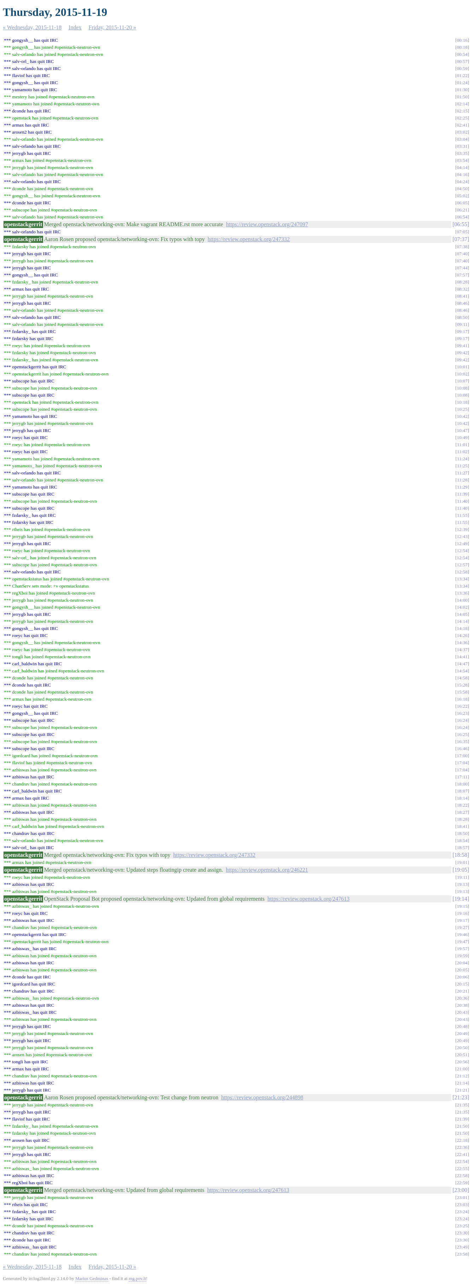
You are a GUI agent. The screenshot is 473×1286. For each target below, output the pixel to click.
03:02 (462, 132)
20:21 (462, 991)
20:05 (462, 969)
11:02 (462, 451)
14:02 (462, 607)
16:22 (462, 706)
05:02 (462, 195)
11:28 (462, 480)
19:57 (462, 948)
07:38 (462, 246)
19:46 (462, 934)
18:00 (462, 784)
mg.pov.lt (137, 1278)
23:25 (462, 1225)
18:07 (462, 791)
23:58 (462, 1254)
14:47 (462, 663)
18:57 (462, 847)
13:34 (462, 578)
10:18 (462, 402)
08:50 (462, 317)
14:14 (462, 621)
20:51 (462, 1054)
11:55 (462, 515)
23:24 (462, 1211)
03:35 (462, 153)
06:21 (462, 209)
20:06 (462, 977)
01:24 (462, 82)
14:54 (462, 670)
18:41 (462, 826)
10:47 (462, 430)
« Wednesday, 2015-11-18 (32, 27)
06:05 (462, 202)
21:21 (462, 1090)
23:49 (462, 1247)
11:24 (462, 458)
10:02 (462, 373)
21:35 (462, 1104)
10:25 (462, 409)
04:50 (462, 188)
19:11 (462, 877)
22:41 (462, 1154)
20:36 (462, 998)
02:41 (462, 125)
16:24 (462, 720)
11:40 (462, 501)
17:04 (462, 762)
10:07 (462, 381)
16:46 (462, 748)
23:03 (462, 1204)
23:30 (462, 1232)
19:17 (462, 920)
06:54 (462, 217)
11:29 (462, 487)
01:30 (462, 89)
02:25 (462, 118)
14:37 (462, 649)
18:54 (462, 840)
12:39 (462, 529)
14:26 (462, 635)
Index (75, 27)
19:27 (462, 927)
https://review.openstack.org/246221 (267, 870)
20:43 (462, 1012)
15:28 (462, 685)
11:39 (462, 494)
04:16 (462, 174)
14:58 (462, 677)
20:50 (462, 1047)
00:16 (462, 40)
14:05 (462, 614)
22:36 (462, 1147)
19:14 (460, 899)
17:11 (462, 776)
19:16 (462, 913)
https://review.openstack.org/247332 (249, 239)
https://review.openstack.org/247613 (308, 899)
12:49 (462, 543)
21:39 (462, 1119)
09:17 (462, 331)
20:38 (462, 1005)
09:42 (462, 352)
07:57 (462, 274)
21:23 (460, 1097)
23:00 (460, 1190)
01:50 (462, 96)
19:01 (462, 862)
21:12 (462, 1076)
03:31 (462, 146)
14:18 (462, 628)
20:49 (462, 1033)
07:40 (462, 253)
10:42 (462, 416)
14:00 (462, 600)
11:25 (462, 465)
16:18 (462, 699)
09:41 (462, 345)
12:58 (462, 571)
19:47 (462, 941)
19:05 (460, 870)
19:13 (462, 884)
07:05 (462, 231)
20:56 (462, 1061)
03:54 (462, 160)
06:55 (460, 224)
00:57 (462, 61)
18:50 (462, 833)
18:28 (462, 819)
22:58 (462, 1175)
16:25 (462, 734)
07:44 (462, 267)
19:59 (462, 955)
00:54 (462, 54)
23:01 (462, 1197)
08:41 (462, 296)
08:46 (462, 303)
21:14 (462, 1083)
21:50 (462, 1126)
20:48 (462, 1026)
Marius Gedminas (91, 1278)
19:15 (462, 906)
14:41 (462, 656)
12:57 (462, 564)
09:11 (462, 324)
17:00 (462, 755)
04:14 (462, 167)
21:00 (462, 1068)
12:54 (462, 550)
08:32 (462, 289)
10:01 (462, 366)
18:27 (462, 812)
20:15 (462, 984)
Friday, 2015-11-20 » (112, 27)
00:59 (462, 68)
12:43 (462, 536)
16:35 (462, 741)
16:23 (462, 713)
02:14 (462, 103)
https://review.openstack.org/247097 (267, 224)
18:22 (462, 805)
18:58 (460, 855)
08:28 (462, 282)
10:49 (462, 437)
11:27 (462, 472)
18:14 (462, 798)
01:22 (462, 75)
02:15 (462, 110)
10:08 (462, 388)
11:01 (462, 444)
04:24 (462, 181)
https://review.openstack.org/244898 (262, 1097)
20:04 (462, 962)
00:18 (462, 47)
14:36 (462, 642)
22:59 (462, 1182)
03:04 (462, 139)
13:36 (462, 593)
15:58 (462, 692)
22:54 (462, 1161)
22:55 (462, 1168)
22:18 (462, 1140)
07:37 (460, 239)
